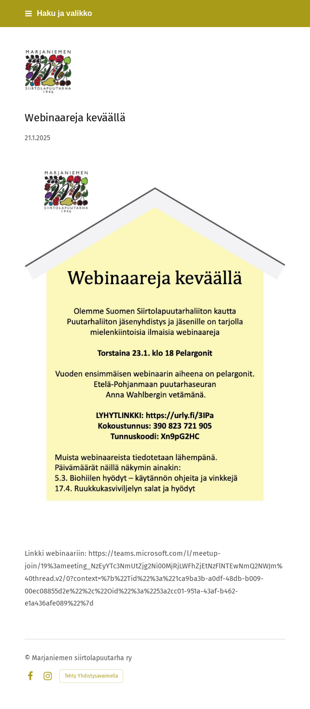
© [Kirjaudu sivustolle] (28, 658)
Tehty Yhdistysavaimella (91, 676)
